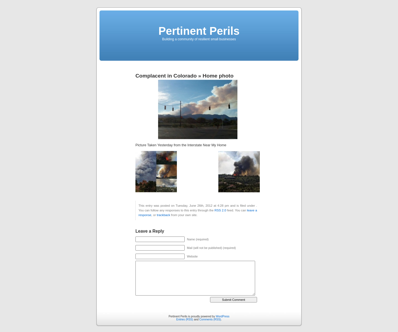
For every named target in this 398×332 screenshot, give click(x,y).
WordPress (222, 316)
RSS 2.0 (220, 210)
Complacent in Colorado (166, 76)
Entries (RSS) (184, 319)
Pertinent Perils (198, 31)
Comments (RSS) (210, 319)
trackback (163, 215)
